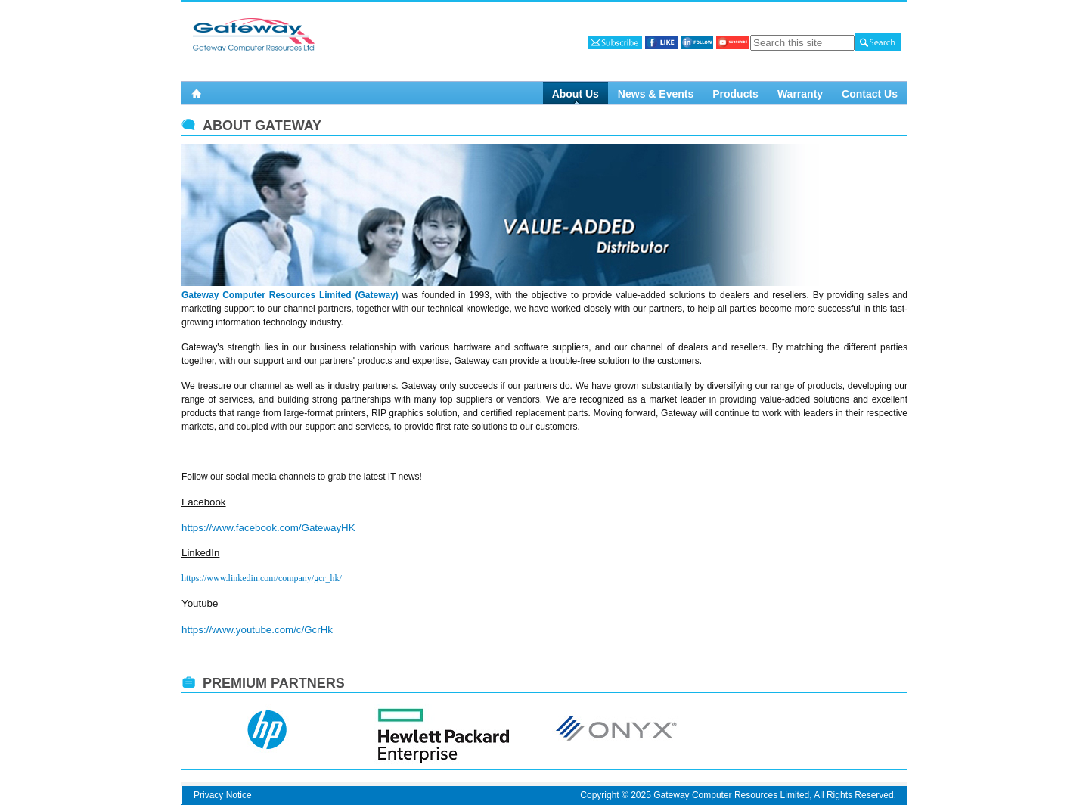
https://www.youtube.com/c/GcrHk (257, 630)
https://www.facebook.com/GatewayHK (268, 527)
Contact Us (870, 93)
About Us (575, 93)
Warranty (800, 93)
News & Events (655, 93)
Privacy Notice (223, 795)
